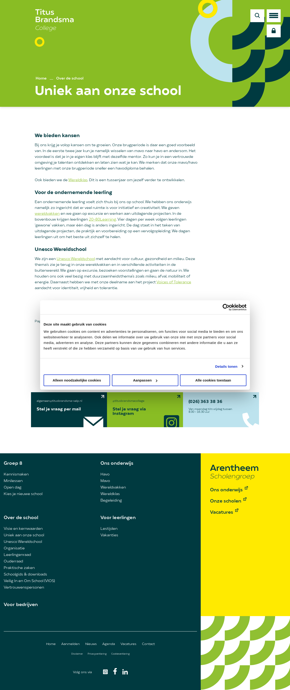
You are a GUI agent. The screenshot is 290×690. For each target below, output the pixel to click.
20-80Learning (102, 220)
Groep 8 (13, 463)
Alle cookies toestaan (213, 380)
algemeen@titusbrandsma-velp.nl (59, 401)
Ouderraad (13, 561)
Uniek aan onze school (24, 535)
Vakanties (109, 535)
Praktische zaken (19, 568)
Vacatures (128, 644)
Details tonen (226, 366)
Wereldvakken (113, 487)
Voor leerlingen (118, 518)
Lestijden (108, 529)
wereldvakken (47, 214)
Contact (148, 644)
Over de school (69, 78)
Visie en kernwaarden (23, 529)
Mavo (105, 481)
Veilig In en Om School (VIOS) (29, 581)
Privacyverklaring (97, 654)
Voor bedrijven (21, 605)
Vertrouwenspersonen (24, 587)
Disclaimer (77, 654)
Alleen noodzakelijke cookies (77, 380)
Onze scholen (225, 501)
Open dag (12, 487)
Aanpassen (145, 380)
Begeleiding (111, 501)
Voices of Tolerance (173, 282)
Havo (105, 474)
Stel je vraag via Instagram (129, 411)
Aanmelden (70, 644)
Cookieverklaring (120, 654)
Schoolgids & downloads (25, 574)
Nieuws (91, 644)
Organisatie (14, 548)
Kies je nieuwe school (23, 494)
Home (41, 78)
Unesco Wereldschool (76, 259)
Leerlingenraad (17, 555)
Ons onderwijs (117, 463)
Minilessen (13, 481)
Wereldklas (77, 180)
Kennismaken (16, 474)
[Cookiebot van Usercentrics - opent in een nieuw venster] (226, 307)
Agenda (108, 644)
